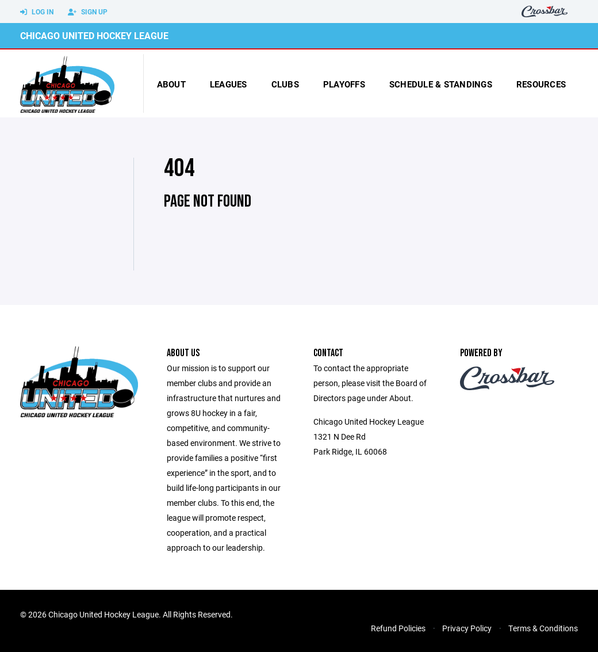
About (171, 84)
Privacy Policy (467, 628)
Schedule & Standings (440, 84)
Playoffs (344, 84)
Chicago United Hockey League (94, 35)
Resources (541, 84)
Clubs (285, 84)
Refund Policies (398, 628)
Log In (36, 12)
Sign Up (88, 12)
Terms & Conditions (543, 628)
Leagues (228, 84)
